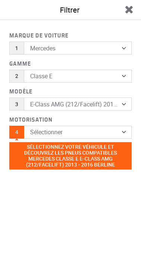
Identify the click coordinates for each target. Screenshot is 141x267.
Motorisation (30, 120)
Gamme (20, 64)
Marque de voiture (38, 36)
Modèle (20, 92)
